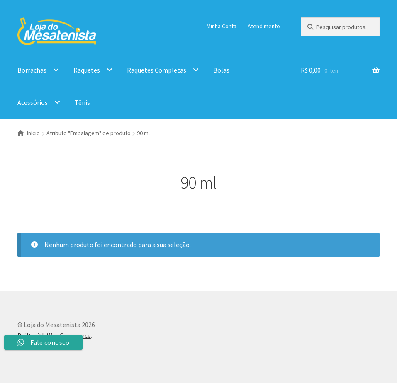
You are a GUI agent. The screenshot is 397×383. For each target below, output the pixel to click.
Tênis (82, 102)
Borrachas (31, 70)
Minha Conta (221, 26)
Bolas (221, 70)
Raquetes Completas (156, 70)
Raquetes (86, 70)
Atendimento (264, 26)
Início (33, 133)
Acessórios (32, 102)
